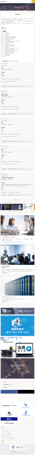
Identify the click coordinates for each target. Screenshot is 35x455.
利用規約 (2, 427)
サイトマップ (3, 442)
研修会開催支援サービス (6, 272)
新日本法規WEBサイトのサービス (8, 384)
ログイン (33, 4)
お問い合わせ (5, 387)
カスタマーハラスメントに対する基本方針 (7, 438)
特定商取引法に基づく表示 (5, 436)
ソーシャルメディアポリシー (5, 431)
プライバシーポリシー (4, 429)
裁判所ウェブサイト (10, 61)
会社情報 (2, 440)
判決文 (4, 86)
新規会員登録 (29, 4)
